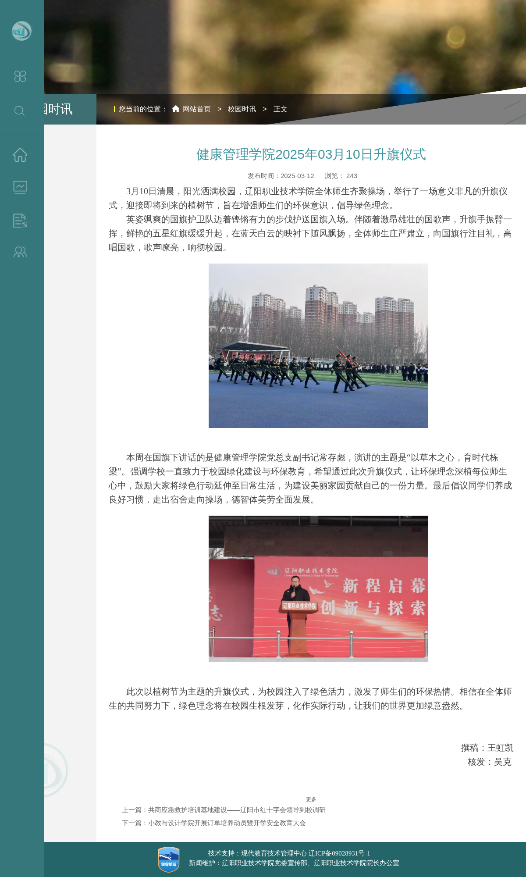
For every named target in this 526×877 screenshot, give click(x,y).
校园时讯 (242, 109)
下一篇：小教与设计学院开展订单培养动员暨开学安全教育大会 (214, 823)
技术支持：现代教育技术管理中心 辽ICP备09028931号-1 (289, 853)
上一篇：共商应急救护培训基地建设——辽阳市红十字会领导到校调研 (224, 809)
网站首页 (197, 109)
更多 (311, 799)
